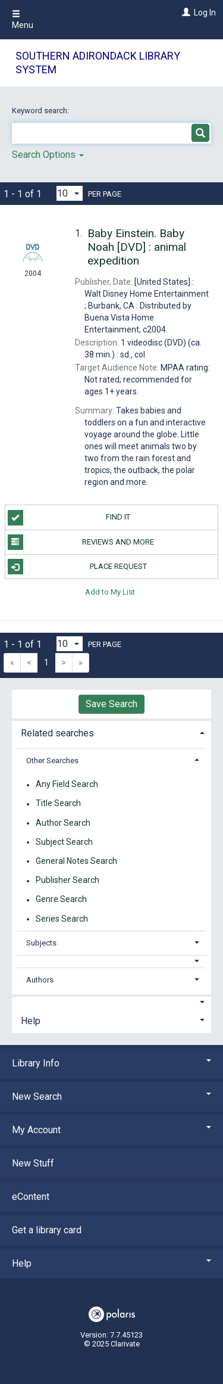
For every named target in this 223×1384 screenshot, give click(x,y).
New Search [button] (111, 1096)
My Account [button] (111, 1130)
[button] (111, 961)
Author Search (63, 823)
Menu (22, 20)
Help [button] (30, 1021)
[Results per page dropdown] (69, 193)
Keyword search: (41, 110)
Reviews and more (81, 542)
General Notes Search (76, 861)
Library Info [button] (111, 1063)
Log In (205, 12)
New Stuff (33, 1163)
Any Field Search (67, 784)
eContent (30, 1196)
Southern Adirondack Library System (97, 62)
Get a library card (46, 1230)
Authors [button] (40, 979)
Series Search (62, 918)
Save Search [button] (111, 704)
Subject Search (64, 842)
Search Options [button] (48, 154)
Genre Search (61, 899)
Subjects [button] (41, 942)
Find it (69, 517)
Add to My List (110, 591)
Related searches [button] (57, 733)
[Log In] (184, 12)
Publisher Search (67, 880)
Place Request (77, 566)
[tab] (111, 732)
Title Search (58, 803)
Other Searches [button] (52, 760)
